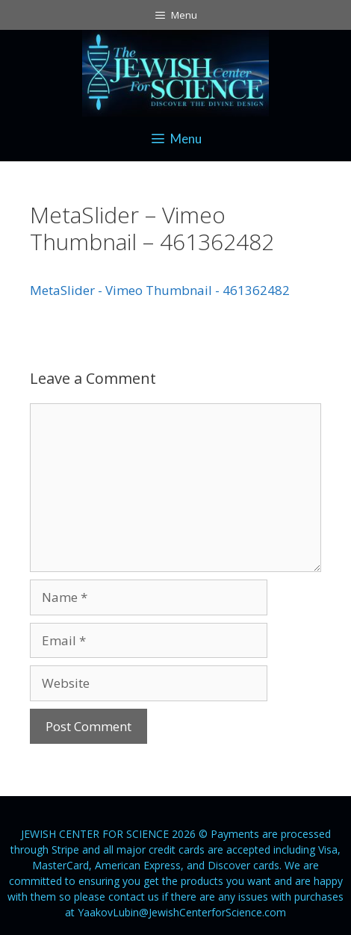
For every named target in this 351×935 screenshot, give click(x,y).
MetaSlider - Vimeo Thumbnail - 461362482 (160, 290)
